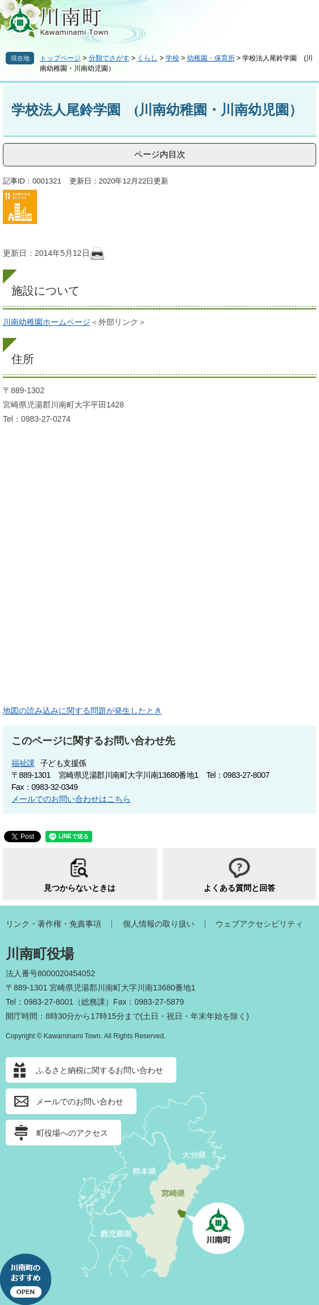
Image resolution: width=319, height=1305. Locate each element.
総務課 (93, 1001)
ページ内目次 (159, 154)
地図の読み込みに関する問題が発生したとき (82, 710)
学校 (172, 58)
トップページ (60, 58)
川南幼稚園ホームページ (46, 322)
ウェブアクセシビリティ (259, 923)
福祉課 (23, 763)
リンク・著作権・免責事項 (53, 923)
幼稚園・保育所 (211, 58)
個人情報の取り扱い (158, 923)
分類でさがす (109, 58)
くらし (147, 58)
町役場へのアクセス (72, 1132)
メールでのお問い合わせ (79, 1101)
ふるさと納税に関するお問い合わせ (99, 1070)
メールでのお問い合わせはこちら (71, 799)
